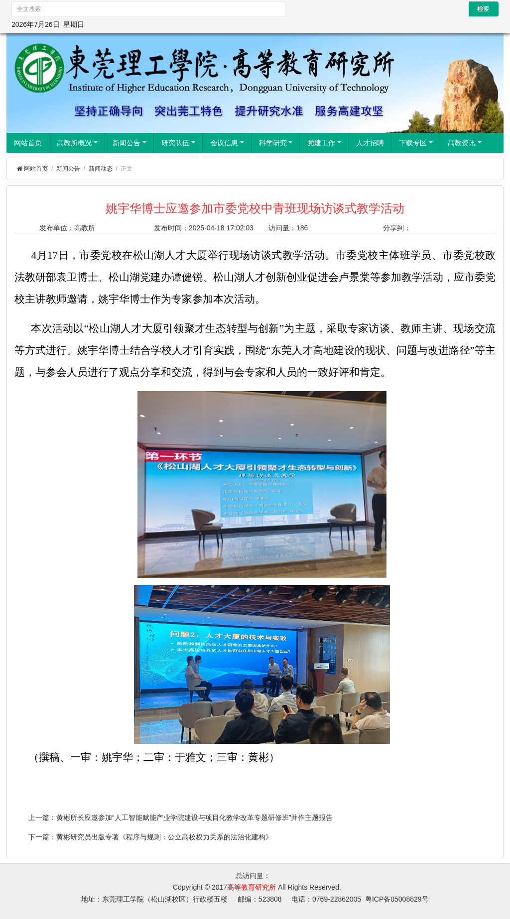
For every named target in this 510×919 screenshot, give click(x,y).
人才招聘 (370, 143)
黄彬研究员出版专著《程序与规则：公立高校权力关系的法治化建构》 (164, 837)
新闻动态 (101, 168)
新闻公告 (129, 143)
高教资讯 (465, 143)
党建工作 (324, 143)
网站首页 (28, 143)
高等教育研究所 (251, 887)
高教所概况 (77, 143)
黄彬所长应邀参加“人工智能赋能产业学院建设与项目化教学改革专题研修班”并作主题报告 (194, 817)
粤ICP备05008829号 (397, 899)
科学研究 (276, 143)
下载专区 (416, 143)
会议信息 (227, 143)
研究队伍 (178, 143)
